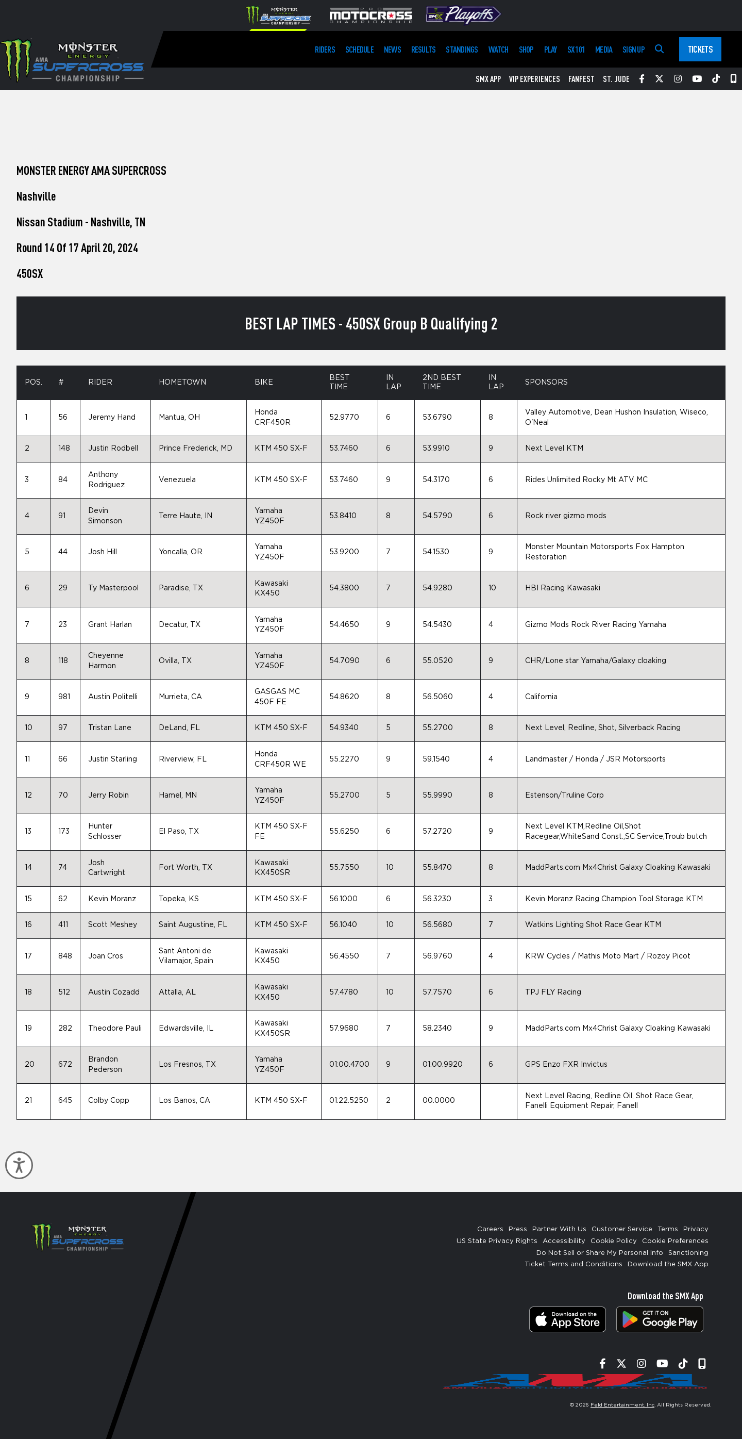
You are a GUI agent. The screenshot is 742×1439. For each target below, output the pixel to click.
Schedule (359, 49)
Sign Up (633, 49)
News (392, 49)
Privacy (696, 1229)
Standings (462, 49)
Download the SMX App (668, 1264)
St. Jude (616, 79)
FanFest (581, 79)
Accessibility (564, 1241)
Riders (324, 49)
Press (518, 1229)
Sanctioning (688, 1253)
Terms (667, 1229)
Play (550, 49)
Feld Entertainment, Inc (622, 1405)
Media (603, 49)
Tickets (700, 49)
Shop (526, 49)
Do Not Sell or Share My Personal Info (599, 1253)
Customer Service (622, 1229)
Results (423, 49)
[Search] (659, 49)
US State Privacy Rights (497, 1241)
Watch (498, 49)
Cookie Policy (614, 1241)
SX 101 (576, 49)
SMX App (488, 79)
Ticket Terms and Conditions (573, 1264)
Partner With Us (559, 1229)
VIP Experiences (534, 79)
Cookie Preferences (675, 1241)
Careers (490, 1229)
